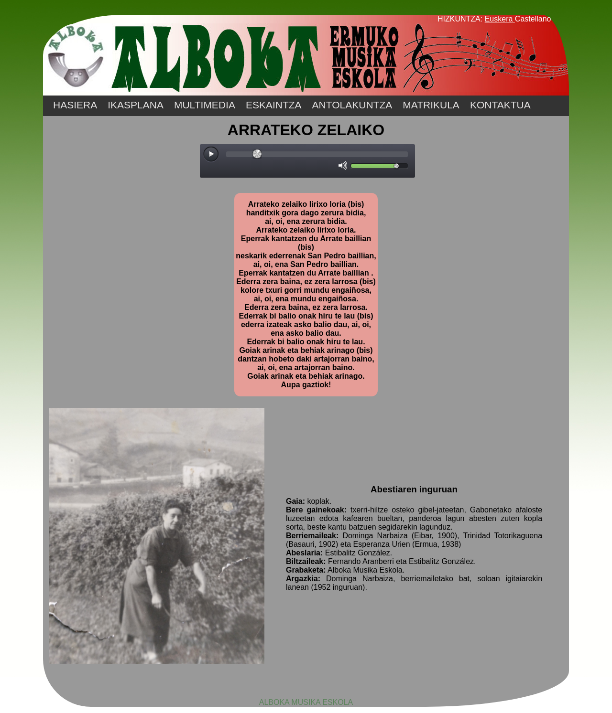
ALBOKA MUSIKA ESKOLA (306, 702)
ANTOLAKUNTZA (352, 104)
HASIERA (75, 104)
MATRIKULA (431, 104)
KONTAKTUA (500, 104)
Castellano (533, 19)
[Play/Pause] (211, 155)
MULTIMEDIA (204, 104)
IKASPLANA (136, 104)
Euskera (499, 19)
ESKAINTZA (274, 104)
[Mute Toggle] (343, 165)
